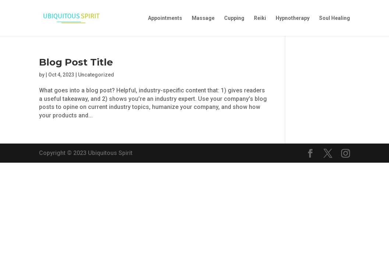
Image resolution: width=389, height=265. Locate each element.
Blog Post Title (76, 62)
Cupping (234, 18)
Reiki (260, 18)
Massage (203, 18)
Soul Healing (334, 18)
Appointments (165, 18)
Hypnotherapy (293, 18)
